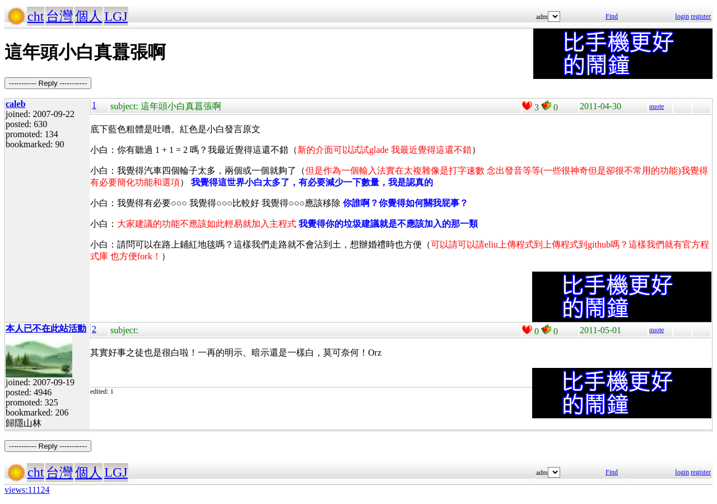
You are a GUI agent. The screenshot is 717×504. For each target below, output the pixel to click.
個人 (88, 16)
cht (35, 16)
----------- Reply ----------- (48, 83)
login (682, 16)
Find (612, 16)
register (701, 16)
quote (656, 106)
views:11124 (27, 489)
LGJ (115, 16)
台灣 (59, 16)
